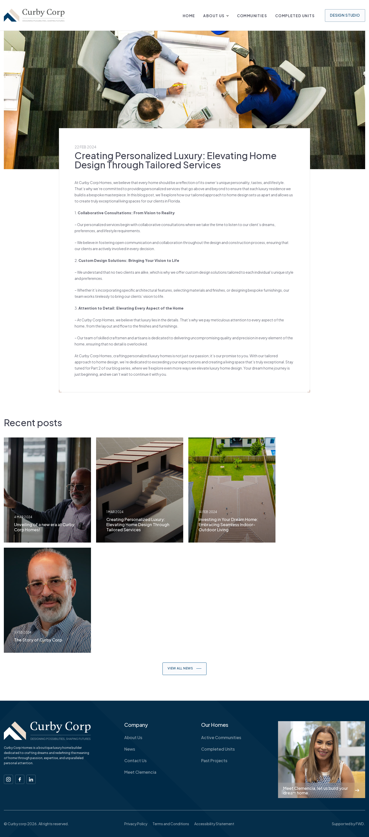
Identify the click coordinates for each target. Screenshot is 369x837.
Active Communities (221, 737)
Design (345, 15)
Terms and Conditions (170, 823)
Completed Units (295, 15)
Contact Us (135, 760)
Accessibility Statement (214, 823)
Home (189, 15)
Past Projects (214, 760)
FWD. (360, 823)
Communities (252, 15)
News (129, 749)
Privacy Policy (135, 823)
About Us (213, 15)
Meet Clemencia (140, 772)
